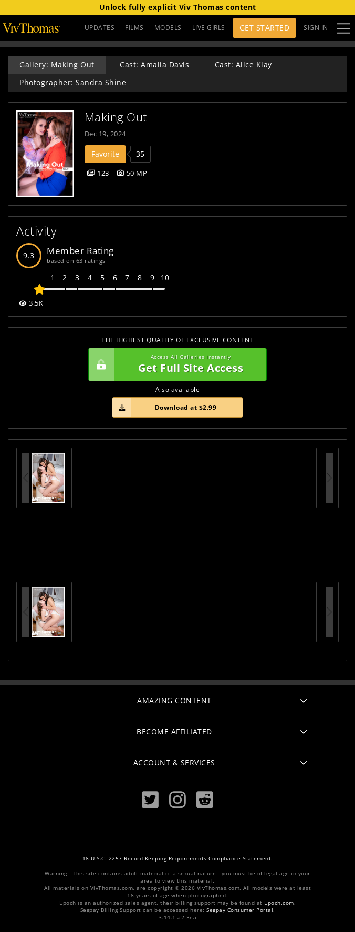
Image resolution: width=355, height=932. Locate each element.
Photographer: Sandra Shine (72, 82)
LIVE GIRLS (208, 27)
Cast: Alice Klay (243, 64)
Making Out (116, 117)
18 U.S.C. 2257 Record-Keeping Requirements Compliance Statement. (177, 858)
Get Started (264, 28)
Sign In (316, 27)
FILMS (134, 27)
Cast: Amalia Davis (154, 64)
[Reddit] (204, 799)
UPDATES (100, 27)
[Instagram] (177, 799)
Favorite (105, 154)
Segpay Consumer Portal (239, 910)
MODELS (168, 27)
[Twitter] (150, 799)
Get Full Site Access (175, 364)
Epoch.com (279, 902)
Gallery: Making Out (57, 64)
